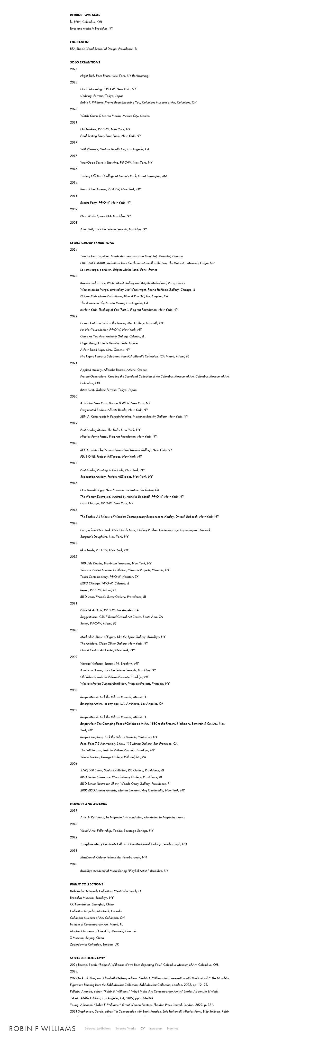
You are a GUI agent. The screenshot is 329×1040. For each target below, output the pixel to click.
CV (143, 1028)
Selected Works (125, 1028)
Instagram (155, 1028)
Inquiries (172, 1028)
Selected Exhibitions (98, 1028)
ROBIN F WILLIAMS (42, 1028)
